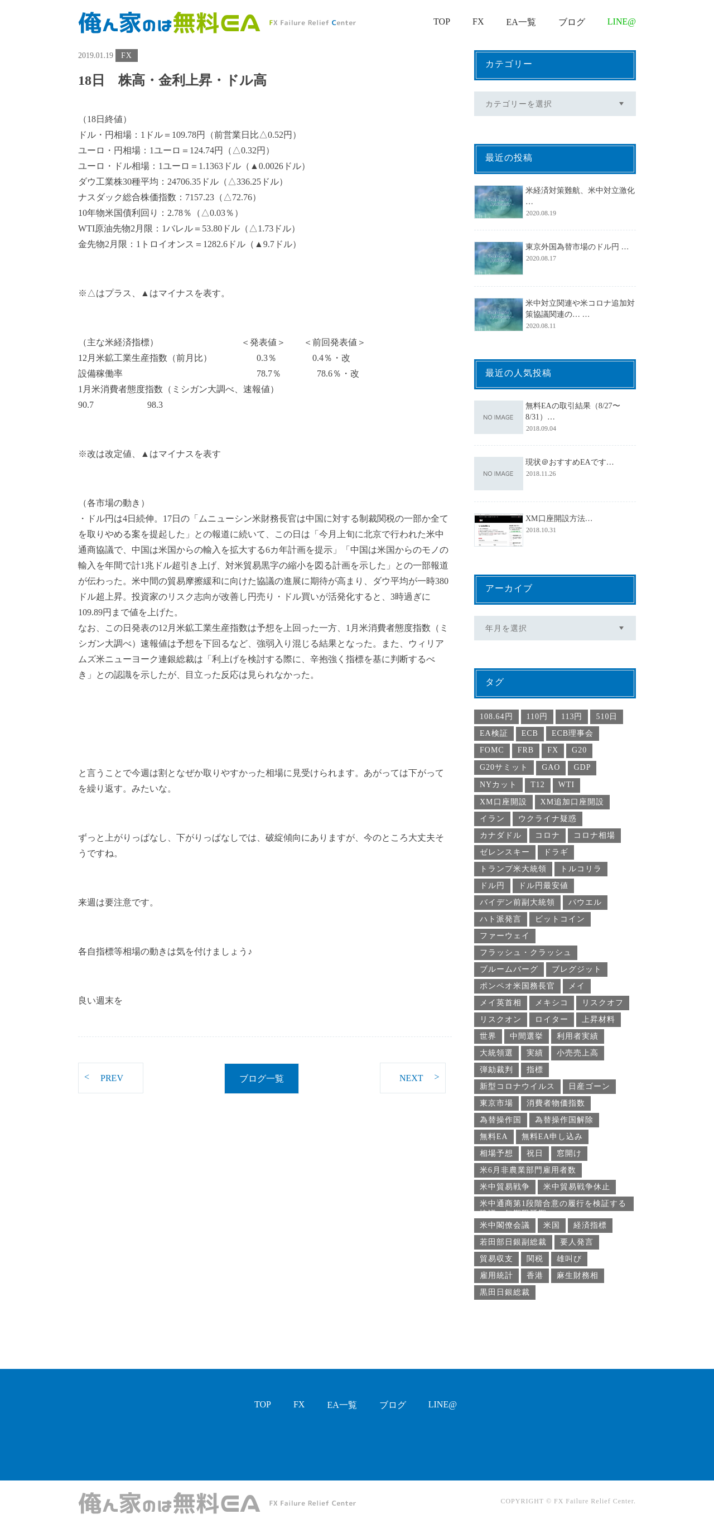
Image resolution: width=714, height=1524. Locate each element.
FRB (526, 750)
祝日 (535, 1153)
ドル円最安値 (543, 885)
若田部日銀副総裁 (513, 1242)
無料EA (494, 1136)
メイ (576, 986)
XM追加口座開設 (573, 802)
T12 (537, 784)
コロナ (547, 835)
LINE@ (621, 21)
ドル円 (492, 885)
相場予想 (496, 1153)
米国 (551, 1225)
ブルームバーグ (509, 969)
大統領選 (496, 1053)
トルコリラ (581, 869)
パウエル (585, 902)
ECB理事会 (573, 733)
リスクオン (501, 1019)
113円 (571, 716)
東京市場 (496, 1103)
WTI (566, 784)
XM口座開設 (503, 802)
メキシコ (551, 1003)
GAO (551, 767)
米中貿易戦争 (505, 1187)
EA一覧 (521, 22)
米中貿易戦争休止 (576, 1187)
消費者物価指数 (556, 1103)
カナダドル (501, 835)
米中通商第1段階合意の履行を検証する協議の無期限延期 (553, 1205)
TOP (441, 21)
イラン (492, 818)
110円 (537, 716)
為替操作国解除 (564, 1120)
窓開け (569, 1153)
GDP (582, 767)
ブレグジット (577, 969)
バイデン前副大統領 (517, 902)
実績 (535, 1053)
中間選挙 (526, 1036)
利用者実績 (578, 1036)
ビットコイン (560, 919)
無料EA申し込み (552, 1136)
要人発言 (577, 1242)
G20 (579, 750)
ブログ (571, 22)
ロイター (551, 1019)
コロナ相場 (594, 835)
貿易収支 (496, 1259)
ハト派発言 (501, 919)
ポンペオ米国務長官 (517, 986)
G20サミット (504, 767)
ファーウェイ (505, 936)
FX (478, 21)
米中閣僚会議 (505, 1225)
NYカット (498, 784)
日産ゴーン (589, 1086)
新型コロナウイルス (517, 1086)
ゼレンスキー (505, 852)
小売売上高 (578, 1053)
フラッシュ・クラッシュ (526, 952)
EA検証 (494, 733)
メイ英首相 (501, 1003)
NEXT (419, 1077)
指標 (535, 1069)
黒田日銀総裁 (505, 1292)
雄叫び (569, 1259)
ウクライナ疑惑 (547, 818)
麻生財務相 (578, 1275)
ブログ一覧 (261, 1078)
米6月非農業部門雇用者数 (528, 1170)
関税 (535, 1259)
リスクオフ (603, 1003)
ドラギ (555, 852)
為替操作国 (501, 1120)
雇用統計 (496, 1275)
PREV (103, 1077)
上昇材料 (598, 1019)
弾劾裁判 (496, 1069)
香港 (535, 1275)
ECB (530, 733)
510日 (606, 716)
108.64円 (496, 716)
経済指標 (590, 1225)
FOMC (492, 750)
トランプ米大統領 (513, 869)
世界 (488, 1036)
